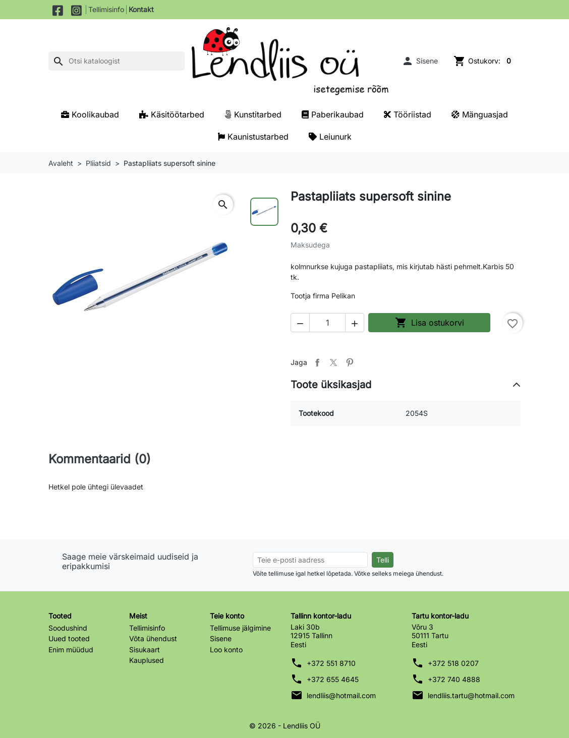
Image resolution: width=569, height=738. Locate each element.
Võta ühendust (153, 638)
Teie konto (227, 615)
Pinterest (350, 362)
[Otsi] (116, 61)
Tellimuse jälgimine (240, 628)
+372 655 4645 (333, 679)
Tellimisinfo (106, 9)
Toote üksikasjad (331, 385)
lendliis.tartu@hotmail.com (471, 695)
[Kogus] (327, 322)
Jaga (317, 362)
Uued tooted (69, 638)
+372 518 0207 (453, 663)
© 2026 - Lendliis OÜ (284, 725)
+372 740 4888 (454, 679)
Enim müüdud (70, 649)
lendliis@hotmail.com (341, 695)
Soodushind (67, 628)
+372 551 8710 (331, 663)
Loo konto (226, 649)
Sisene (221, 638)
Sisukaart (144, 649)
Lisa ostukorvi (429, 323)
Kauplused (146, 660)
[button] (419, 61)
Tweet (333, 362)
